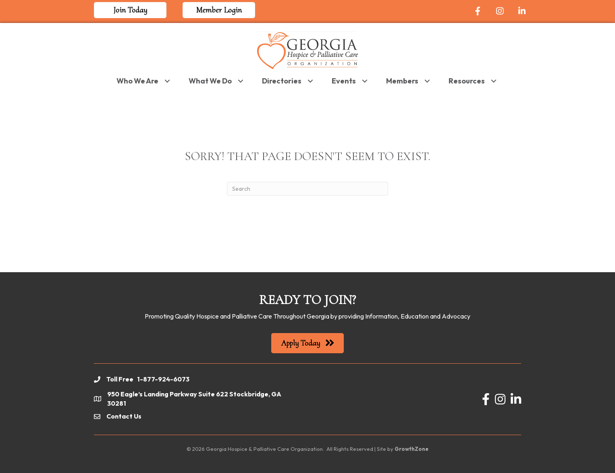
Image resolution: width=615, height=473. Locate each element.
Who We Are (137, 80)
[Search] (307, 189)
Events (344, 80)
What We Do (210, 80)
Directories (281, 80)
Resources (467, 80)
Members (402, 80)
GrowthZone (411, 449)
